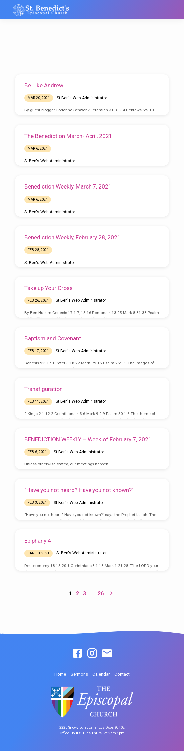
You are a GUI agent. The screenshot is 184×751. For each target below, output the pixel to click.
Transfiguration (43, 389)
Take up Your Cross (48, 288)
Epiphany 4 (37, 540)
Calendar (101, 674)
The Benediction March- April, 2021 (68, 136)
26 (101, 593)
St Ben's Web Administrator (82, 98)
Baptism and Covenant (52, 338)
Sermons (79, 674)
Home (60, 674)
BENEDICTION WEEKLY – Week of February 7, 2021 (88, 439)
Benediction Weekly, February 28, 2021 (72, 237)
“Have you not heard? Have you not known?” (79, 490)
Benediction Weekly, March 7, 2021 (68, 186)
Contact (122, 674)
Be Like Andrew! (44, 85)
